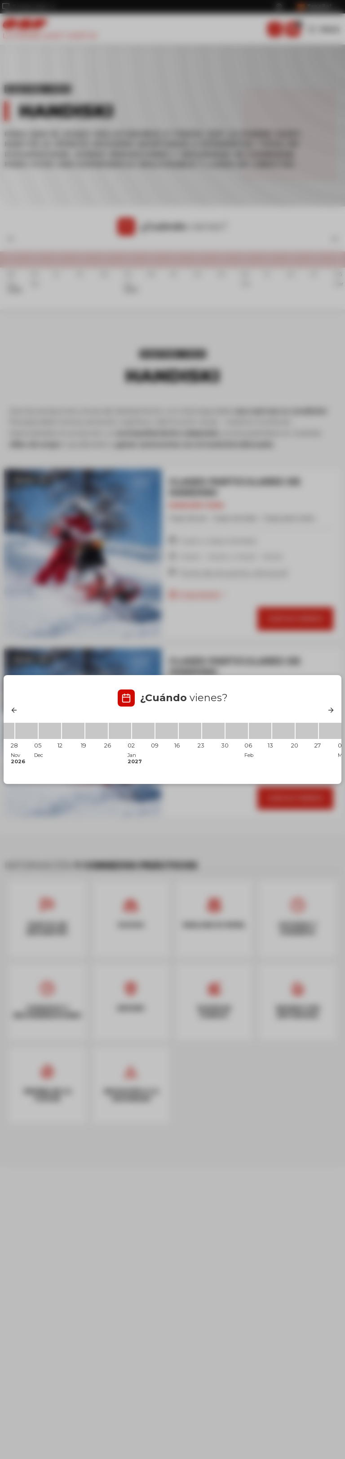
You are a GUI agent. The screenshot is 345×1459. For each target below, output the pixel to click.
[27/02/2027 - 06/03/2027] (330, 731)
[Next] (330, 710)
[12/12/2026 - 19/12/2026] (73, 731)
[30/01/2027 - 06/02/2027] (237, 731)
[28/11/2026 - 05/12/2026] (26, 731)
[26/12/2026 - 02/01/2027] (120, 731)
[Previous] (14, 710)
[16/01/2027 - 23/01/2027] (190, 731)
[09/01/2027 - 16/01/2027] (166, 731)
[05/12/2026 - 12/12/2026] (50, 731)
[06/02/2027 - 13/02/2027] (260, 731)
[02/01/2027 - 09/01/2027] (143, 731)
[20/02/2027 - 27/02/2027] (307, 731)
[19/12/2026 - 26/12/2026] (96, 731)
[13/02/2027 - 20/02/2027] (283, 731)
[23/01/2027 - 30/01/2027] (213, 731)
